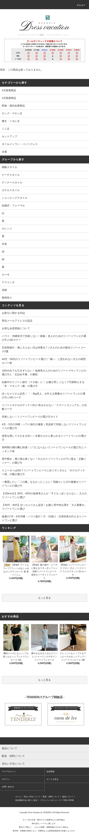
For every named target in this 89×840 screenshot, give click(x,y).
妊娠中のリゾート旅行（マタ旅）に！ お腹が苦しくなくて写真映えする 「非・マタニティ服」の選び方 (43, 384)
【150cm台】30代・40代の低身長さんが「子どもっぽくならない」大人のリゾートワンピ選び (44, 495)
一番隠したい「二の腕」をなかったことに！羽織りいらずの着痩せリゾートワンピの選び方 (44, 483)
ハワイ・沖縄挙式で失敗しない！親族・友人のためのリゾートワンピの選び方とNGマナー (44, 338)
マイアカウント (9, 771)
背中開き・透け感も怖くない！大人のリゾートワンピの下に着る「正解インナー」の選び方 (44, 460)
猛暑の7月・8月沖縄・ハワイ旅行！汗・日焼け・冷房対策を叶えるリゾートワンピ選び (44, 518)
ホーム (18, 797)
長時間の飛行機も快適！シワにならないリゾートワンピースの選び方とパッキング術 (44, 449)
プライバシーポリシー (49, 800)
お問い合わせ (8, 787)
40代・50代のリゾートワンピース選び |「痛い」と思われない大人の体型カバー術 (44, 361)
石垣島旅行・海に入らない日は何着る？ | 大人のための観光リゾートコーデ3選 (44, 349)
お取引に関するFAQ (13, 313)
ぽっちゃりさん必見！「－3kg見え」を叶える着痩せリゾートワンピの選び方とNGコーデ (43, 395)
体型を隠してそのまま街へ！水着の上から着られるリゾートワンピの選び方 (44, 437)
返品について (67, 797)
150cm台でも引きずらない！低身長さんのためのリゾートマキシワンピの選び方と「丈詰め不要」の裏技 (44, 372)
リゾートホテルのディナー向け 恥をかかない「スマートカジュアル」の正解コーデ (44, 407)
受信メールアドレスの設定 (17, 320)
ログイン (6, 779)
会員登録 (50, 771)
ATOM (71, 800)
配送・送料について (51, 797)
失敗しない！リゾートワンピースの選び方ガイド (30, 416)
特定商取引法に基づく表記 (26, 800)
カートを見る (52, 779)
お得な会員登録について (16, 328)
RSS (65, 800)
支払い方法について (32, 797)
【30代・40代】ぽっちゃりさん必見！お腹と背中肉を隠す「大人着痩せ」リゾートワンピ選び (44, 506)
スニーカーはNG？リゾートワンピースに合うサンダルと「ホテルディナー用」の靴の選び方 (43, 472)
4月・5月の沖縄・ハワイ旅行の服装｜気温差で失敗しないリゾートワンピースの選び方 (44, 426)
